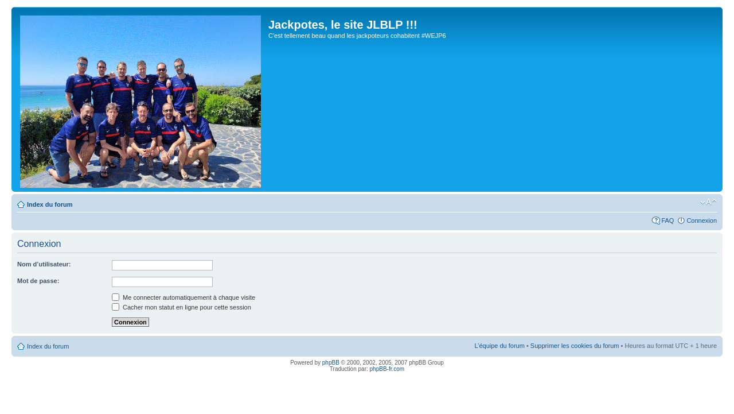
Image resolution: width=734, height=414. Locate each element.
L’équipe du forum (499, 345)
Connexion (701, 220)
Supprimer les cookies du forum (574, 345)
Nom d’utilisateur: (44, 264)
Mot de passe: (38, 280)
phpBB (330, 362)
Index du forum (49, 204)
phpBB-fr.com (387, 369)
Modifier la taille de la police (708, 202)
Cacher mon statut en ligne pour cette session (181, 307)
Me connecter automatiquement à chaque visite (183, 297)
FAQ (667, 220)
